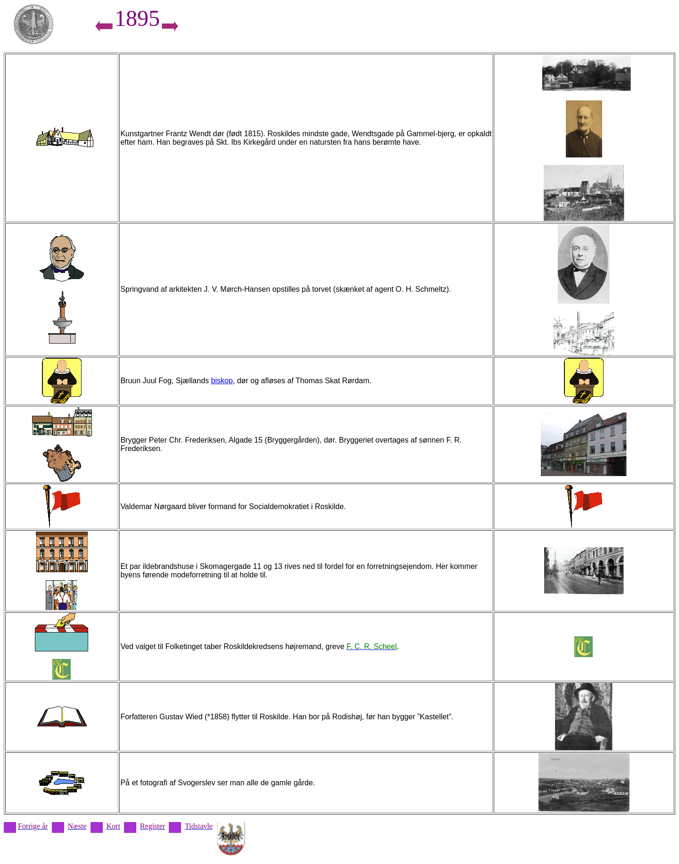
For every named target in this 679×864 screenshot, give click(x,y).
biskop (221, 381)
